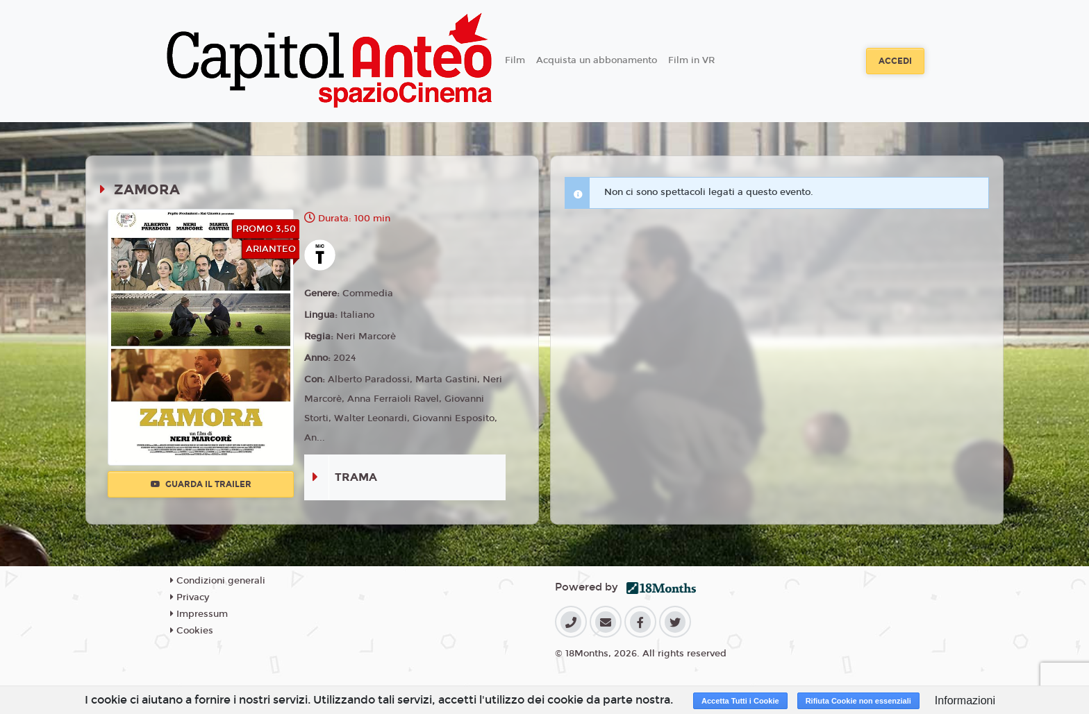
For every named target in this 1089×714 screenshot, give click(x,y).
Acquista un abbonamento (596, 60)
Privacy (189, 597)
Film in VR (691, 60)
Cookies (191, 630)
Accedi (895, 61)
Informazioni (965, 700)
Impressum (199, 614)
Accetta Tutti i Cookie (740, 701)
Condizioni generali (217, 580)
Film (515, 60)
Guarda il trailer (201, 484)
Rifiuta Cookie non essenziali (858, 701)
